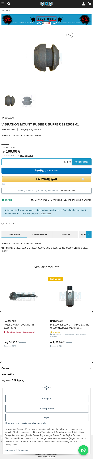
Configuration (47, 408)
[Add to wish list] (70, 35)
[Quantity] (34, 162)
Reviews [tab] (66, 235)
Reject (47, 417)
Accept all (47, 398)
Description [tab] (14, 235)
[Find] (8, 3)
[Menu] (2, 3)
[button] (83, 3)
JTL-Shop (51, 456)
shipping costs (26, 155)
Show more (46, 213)
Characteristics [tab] (39, 235)
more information (67, 190)
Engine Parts (35, 129)
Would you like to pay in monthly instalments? (47, 190)
